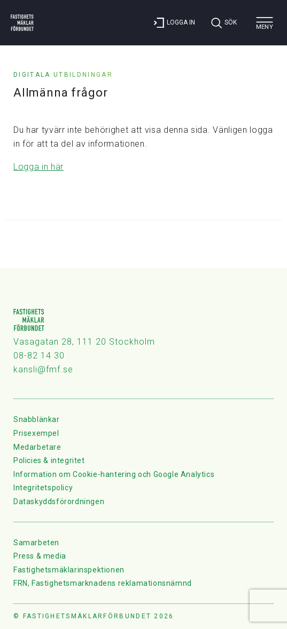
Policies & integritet (49, 460)
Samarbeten (36, 542)
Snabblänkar (36, 419)
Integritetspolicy (43, 487)
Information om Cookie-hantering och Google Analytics (113, 474)
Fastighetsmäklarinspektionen (69, 570)
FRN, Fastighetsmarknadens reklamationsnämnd (102, 583)
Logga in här (38, 167)
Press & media (39, 556)
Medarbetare (37, 447)
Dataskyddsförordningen (58, 501)
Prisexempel (36, 433)
